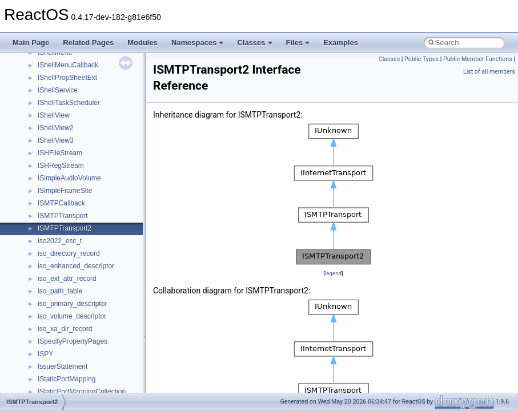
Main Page (31, 42)
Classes (254, 42)
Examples (340, 42)
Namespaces (197, 42)
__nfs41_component (69, 386)
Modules (142, 42)
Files (298, 42)
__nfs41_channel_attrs (72, 336)
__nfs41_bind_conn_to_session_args (94, 285)
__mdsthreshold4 (64, 59)
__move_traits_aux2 (68, 147)
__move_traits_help (68, 160)
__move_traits (59, 122)
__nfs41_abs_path (66, 248)
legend (333, 273)
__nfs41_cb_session (69, 323)
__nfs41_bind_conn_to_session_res (92, 298)
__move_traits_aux (66, 135)
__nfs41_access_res (69, 273)
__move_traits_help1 (69, 172)
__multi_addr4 (59, 198)
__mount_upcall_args (70, 97)
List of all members (489, 71)
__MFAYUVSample (67, 72)
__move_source (62, 110)
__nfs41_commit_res (69, 373)
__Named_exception (69, 210)
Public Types (421, 59)
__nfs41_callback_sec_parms (83, 311)
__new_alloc (57, 235)
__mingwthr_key (62, 84)
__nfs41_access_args (71, 260)
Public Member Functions (477, 59)
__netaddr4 (55, 223)
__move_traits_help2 (69, 185)
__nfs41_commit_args (71, 361)
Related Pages (88, 42)
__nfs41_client (60, 348)
